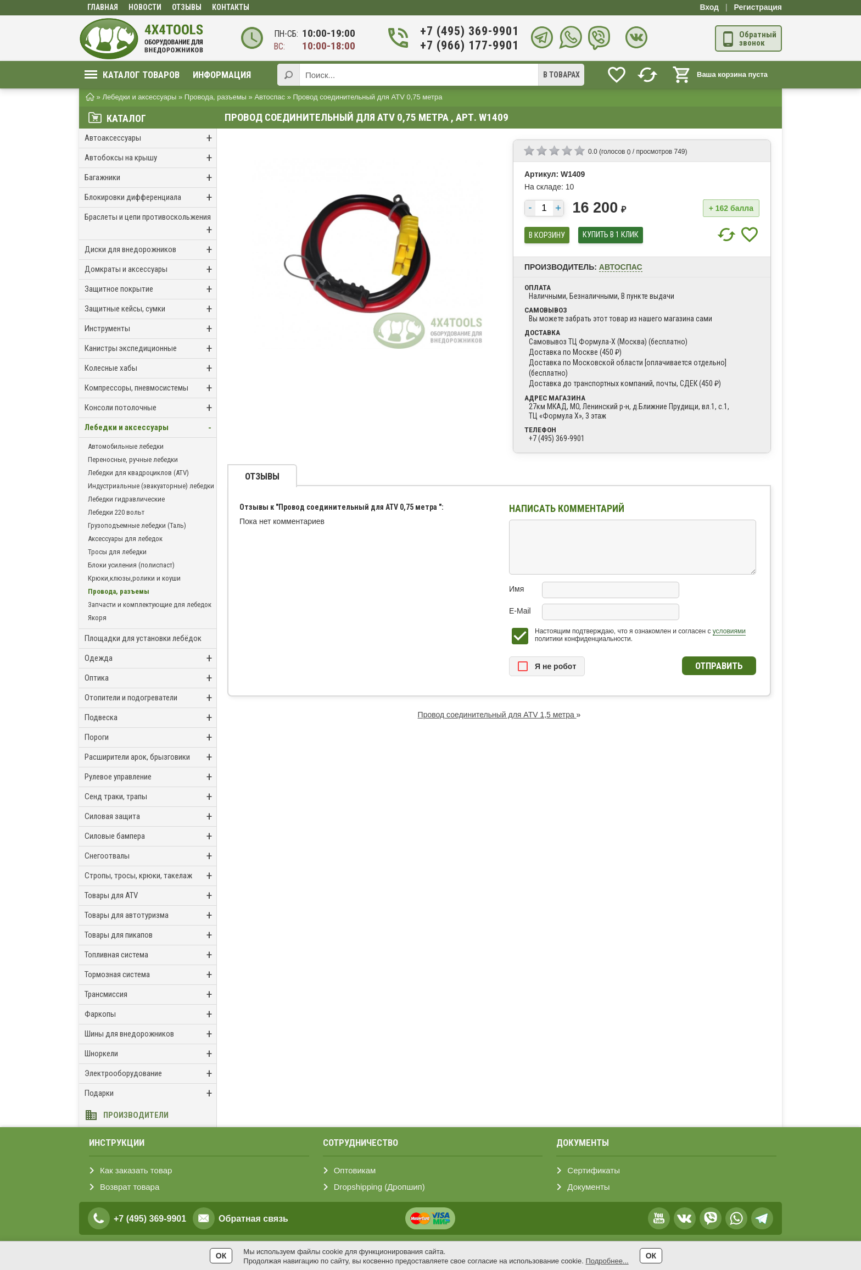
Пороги (150, 737)
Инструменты (150, 329)
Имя (516, 588)
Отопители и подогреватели (150, 698)
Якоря (97, 618)
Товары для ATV (150, 896)
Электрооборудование (150, 1073)
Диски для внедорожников (150, 250)
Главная (102, 7)
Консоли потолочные (150, 408)
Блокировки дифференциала (150, 197)
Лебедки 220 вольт (116, 512)
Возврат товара (129, 1186)
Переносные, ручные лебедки (133, 459)
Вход (709, 7)
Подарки (150, 1093)
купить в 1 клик (611, 234)
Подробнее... (606, 1261)
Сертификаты (593, 1170)
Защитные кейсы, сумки (150, 309)
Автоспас (620, 267)
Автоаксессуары (150, 138)
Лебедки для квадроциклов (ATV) (138, 473)
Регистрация (758, 7)
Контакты (230, 7)
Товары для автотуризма (150, 915)
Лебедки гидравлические (126, 499)
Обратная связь (253, 1218)
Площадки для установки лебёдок (143, 638)
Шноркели (150, 1054)
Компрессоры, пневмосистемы (150, 388)
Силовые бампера (150, 836)
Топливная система (150, 955)
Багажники (150, 178)
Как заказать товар (136, 1170)
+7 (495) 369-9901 (463, 31)
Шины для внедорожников (150, 1034)
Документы (588, 1186)
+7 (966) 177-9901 (463, 45)
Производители (136, 1115)
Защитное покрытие (150, 289)
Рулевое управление (150, 777)
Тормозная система (150, 975)
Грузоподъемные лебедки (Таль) (137, 525)
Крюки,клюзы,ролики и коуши (134, 578)
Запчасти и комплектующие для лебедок (149, 604)
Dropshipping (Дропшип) (379, 1186)
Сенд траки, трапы (150, 797)
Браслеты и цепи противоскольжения (150, 224)
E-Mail (520, 610)
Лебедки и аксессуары (150, 428)
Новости (144, 7)
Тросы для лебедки (117, 552)
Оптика (150, 678)
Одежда (150, 658)
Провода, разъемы (118, 591)
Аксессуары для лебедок (125, 538)
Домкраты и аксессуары (150, 269)
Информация (222, 74)
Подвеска (150, 718)
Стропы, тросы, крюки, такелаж (150, 876)
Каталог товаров (132, 74)
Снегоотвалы (150, 856)
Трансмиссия (150, 994)
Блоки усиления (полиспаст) (131, 565)
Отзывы (187, 7)
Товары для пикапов (150, 935)
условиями (729, 631)
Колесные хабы (150, 368)
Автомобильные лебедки (126, 446)
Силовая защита (150, 816)
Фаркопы (150, 1014)
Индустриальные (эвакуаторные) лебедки (151, 486)
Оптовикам (355, 1170)
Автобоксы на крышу (150, 158)
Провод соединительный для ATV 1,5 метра (497, 714)
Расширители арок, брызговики (150, 757)
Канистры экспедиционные (150, 348)
